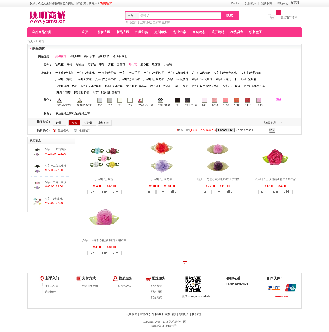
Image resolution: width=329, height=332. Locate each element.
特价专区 (104, 32)
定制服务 (160, 32)
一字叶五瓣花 (83, 79)
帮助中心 (282, 3)
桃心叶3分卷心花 (136, 86)
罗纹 (149, 22)
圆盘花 (121, 64)
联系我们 (197, 314)
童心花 (144, 64)
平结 (102, 64)
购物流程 (50, 291)
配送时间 (156, 297)
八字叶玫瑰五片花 (66, 86)
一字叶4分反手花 (129, 72)
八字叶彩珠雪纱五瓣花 (106, 92)
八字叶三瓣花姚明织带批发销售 (64, 149)
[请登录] (81, 3)
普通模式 (63, 130)
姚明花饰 (60, 56)
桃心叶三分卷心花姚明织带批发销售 (218, 179)
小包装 (168, 64)
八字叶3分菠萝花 (177, 79)
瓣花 (111, 64)
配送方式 (156, 286)
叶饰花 (40, 41)
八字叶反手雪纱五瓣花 (205, 86)
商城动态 (198, 32)
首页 (30, 41)
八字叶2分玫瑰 (201, 72)
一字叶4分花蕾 (107, 72)
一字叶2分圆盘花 (154, 72)
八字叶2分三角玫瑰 (225, 72)
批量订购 (141, 32)
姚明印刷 (75, 56)
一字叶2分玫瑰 (86, 72)
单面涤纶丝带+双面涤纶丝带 (72, 113)
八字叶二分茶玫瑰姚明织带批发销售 (66, 165)
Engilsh (235, 3)
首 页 (85, 32)
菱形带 (166, 22)
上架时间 (103, 122)
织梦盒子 (255, 32)
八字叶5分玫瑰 (232, 86)
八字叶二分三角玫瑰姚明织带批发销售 (68, 182)
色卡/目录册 (120, 56)
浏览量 (88, 122)
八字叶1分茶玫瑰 (178, 72)
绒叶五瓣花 (181, 86)
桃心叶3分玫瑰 (114, 86)
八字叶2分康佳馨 (105, 79)
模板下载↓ (184, 130)
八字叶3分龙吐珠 (202, 79)
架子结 (92, 64)
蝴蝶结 (80, 64)
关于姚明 (217, 32)
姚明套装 (103, 56)
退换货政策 (125, 286)
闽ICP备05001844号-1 (165, 325)
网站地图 (183, 314)
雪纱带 (157, 22)
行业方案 (179, 32)
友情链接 (170, 314)
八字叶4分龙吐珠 (226, 79)
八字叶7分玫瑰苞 (91, 86)
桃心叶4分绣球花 (160, 86)
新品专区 (123, 32)
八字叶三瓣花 (63, 79)
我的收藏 (266, 3)
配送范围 (156, 291)
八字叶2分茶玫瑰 (250, 72)
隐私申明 (157, 314)
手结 (69, 64)
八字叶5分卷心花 (254, 86)
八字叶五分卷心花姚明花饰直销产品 (104, 240)
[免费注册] (106, 3)
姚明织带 (89, 56)
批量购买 (84, 130)
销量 (58, 122)
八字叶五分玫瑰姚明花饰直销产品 (275, 179)
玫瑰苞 (156, 64)
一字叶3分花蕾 (64, 72)
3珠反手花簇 (63, 92)
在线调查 (236, 32)
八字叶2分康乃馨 (129, 79)
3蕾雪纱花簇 (81, 92)
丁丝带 (141, 22)
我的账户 (250, 3)
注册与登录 (51, 286)
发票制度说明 (89, 286)
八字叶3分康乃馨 (153, 79)
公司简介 (131, 314)
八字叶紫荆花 (248, 79)
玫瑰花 (59, 64)
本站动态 (145, 314)
